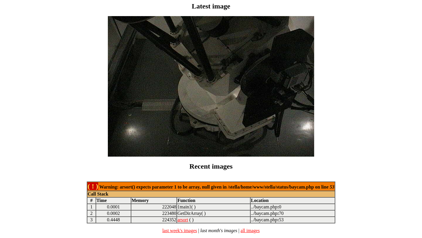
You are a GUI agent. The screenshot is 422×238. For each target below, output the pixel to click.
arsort (182, 219)
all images (250, 230)
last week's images (179, 230)
